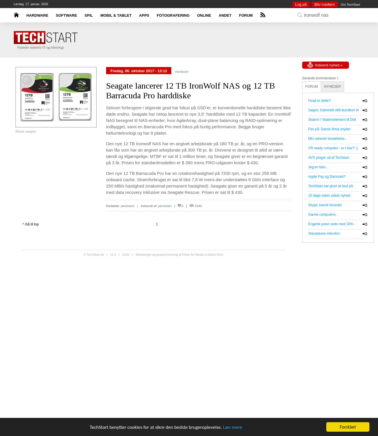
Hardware (182, 71)
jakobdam (128, 206)
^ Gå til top (30, 224)
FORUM (246, 15)
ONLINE (204, 15)
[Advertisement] (197, 40)
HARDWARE (37, 15)
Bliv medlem (324, 4)
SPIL (89, 15)
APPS (144, 15)
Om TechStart (350, 4)
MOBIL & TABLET (116, 15)
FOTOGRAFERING (173, 15)
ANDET (225, 15)
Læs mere (232, 427)
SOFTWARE (66, 15)
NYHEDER (332, 87)
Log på (301, 4)
